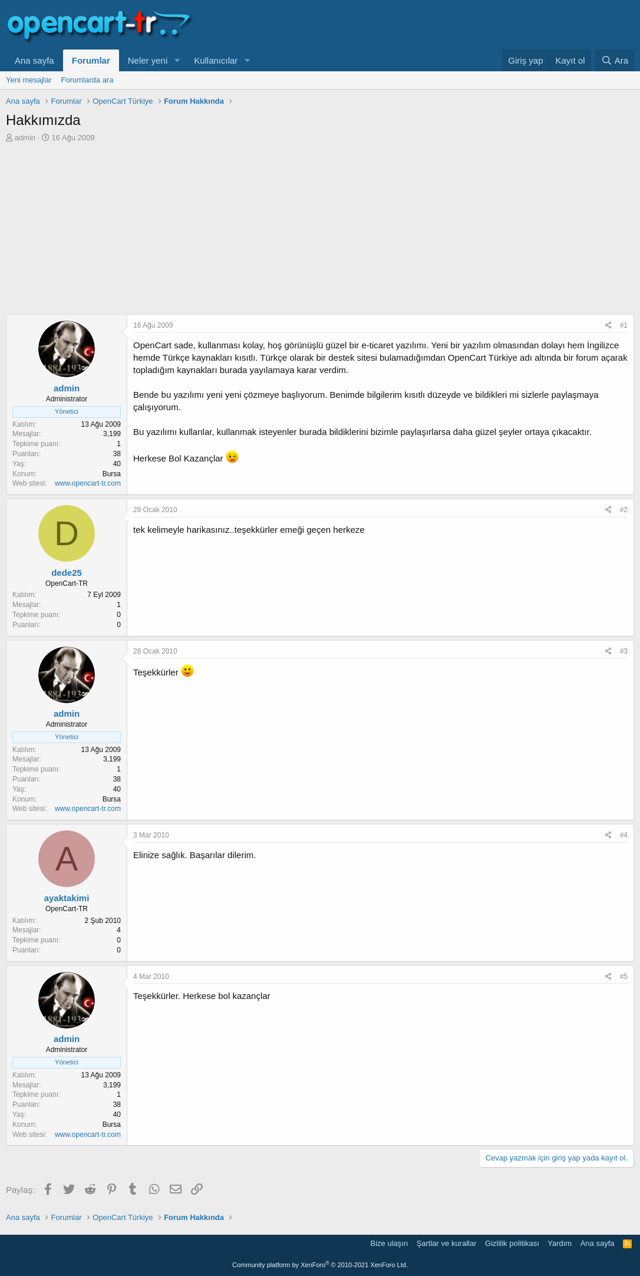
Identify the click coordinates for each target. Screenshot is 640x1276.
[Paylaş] (608, 325)
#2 (624, 510)
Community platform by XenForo (320, 1264)
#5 (624, 976)
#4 (624, 835)
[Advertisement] (320, 231)
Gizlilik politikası (512, 1243)
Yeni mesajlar (29, 79)
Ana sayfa (34, 60)
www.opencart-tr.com (88, 483)
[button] (177, 60)
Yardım (559, 1243)
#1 (624, 325)
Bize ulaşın (389, 1243)
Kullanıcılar (215, 60)
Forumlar (91, 60)
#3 (624, 651)
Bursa (112, 474)
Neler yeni (148, 60)
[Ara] (614, 60)
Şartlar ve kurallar (447, 1243)
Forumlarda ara (87, 79)
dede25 (66, 573)
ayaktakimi (67, 898)
